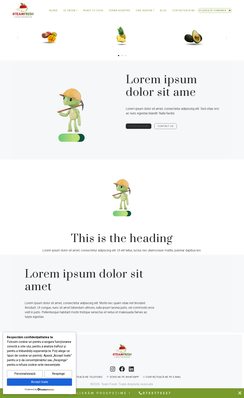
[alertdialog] (122, 393)
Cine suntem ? (145, 10)
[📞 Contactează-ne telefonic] (83, 377)
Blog (163, 10)
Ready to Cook (93, 10)
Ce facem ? (70, 10)
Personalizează (24, 373)
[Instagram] (113, 369)
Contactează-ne (183, 10)
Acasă (53, 10)
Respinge (58, 373)
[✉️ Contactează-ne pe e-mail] (162, 377)
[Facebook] (122, 369)
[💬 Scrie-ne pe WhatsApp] (122, 377)
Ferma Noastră (119, 10)
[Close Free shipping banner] (240, 393)
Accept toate (39, 382)
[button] (17, 37)
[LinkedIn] (131, 369)
